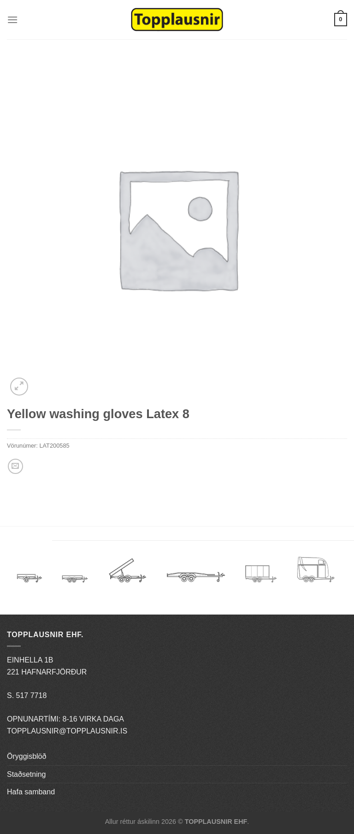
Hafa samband (31, 792)
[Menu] (12, 19)
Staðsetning (26, 774)
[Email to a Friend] (15, 466)
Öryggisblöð (26, 756)
